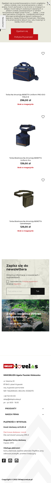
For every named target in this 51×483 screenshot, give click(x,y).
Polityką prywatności (29, 281)
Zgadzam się (22, 31)
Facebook (4, 460)
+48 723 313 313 (9, 396)
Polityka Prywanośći (23, 37)
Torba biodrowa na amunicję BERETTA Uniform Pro (25, 159)
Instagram (16, 460)
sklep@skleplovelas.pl (12, 399)
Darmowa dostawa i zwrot (14, 432)
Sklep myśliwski (19, 324)
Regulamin (17, 284)
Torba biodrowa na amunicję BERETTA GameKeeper (25, 222)
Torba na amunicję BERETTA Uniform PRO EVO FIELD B (25, 96)
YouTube (10, 460)
